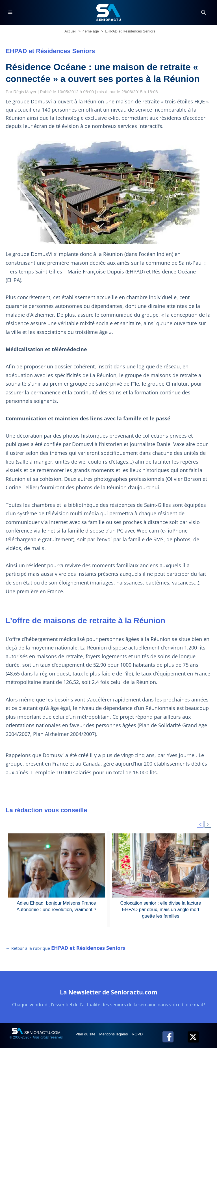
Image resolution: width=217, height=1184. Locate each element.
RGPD (140, 1037)
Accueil (70, 31)
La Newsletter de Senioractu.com (108, 995)
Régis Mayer (25, 91)
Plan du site (86, 1037)
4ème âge (91, 31)
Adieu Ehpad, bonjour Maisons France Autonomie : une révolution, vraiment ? (56, 905)
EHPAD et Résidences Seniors (130, 31)
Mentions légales (115, 1037)
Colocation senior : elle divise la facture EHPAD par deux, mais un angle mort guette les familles (160, 909)
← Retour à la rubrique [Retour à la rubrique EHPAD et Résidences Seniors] (65, 952)
